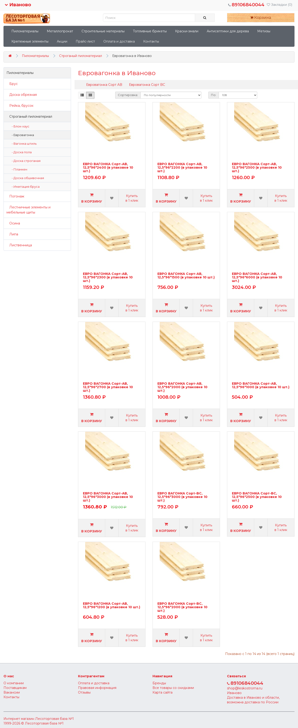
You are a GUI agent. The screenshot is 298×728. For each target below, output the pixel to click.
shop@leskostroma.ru (244, 688)
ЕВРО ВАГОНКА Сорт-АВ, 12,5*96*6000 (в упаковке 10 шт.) (257, 277)
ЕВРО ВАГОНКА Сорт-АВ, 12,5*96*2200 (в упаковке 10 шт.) (182, 167)
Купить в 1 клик (131, 198)
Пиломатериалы (24, 31)
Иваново (18, 4)
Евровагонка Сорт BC (147, 85)
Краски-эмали (186, 31)
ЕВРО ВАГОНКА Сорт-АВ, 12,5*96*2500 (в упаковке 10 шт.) (257, 167)
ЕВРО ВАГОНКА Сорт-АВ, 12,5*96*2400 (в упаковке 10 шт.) (108, 167)
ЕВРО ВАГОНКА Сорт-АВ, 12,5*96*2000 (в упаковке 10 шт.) (182, 387)
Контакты (151, 41)
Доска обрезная (22, 95)
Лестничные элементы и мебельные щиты (29, 209)
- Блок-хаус (19, 126)
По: (213, 95)
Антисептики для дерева (228, 31)
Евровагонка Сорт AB (104, 85)
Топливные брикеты (150, 31)
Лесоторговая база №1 (54, 719)
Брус (12, 84)
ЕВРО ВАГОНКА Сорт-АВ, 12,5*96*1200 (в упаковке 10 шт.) (111, 605)
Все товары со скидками (173, 688)
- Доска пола (21, 152)
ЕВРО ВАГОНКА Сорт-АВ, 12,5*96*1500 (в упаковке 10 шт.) (186, 275)
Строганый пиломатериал (80, 56)
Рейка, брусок (20, 106)
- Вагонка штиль (23, 143)
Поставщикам (15, 688)
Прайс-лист (85, 41)
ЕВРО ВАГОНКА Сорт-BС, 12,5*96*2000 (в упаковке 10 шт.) (182, 607)
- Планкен (18, 169)
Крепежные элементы (29, 41)
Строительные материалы (103, 31)
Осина (13, 223)
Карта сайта (162, 692)
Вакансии (11, 692)
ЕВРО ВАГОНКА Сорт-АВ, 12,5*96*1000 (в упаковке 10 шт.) (260, 385)
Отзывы (84, 692)
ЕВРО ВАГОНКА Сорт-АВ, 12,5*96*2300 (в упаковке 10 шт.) (108, 277)
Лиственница (19, 245)
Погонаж (15, 196)
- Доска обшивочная (27, 178)
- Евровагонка (22, 135)
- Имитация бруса (25, 186)
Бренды (159, 683)
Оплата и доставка (119, 41)
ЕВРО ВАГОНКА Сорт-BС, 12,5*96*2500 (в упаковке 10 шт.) (257, 497)
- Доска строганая (25, 161)
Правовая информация (97, 688)
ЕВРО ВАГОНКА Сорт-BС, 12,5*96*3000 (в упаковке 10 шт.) (182, 497)
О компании (13, 683)
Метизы (263, 31)
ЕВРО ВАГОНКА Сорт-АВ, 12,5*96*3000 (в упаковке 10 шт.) (108, 497)
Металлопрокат (60, 31)
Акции (62, 41)
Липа (12, 234)
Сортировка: (128, 95)
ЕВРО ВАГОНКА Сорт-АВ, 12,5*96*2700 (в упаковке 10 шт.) (108, 387)
